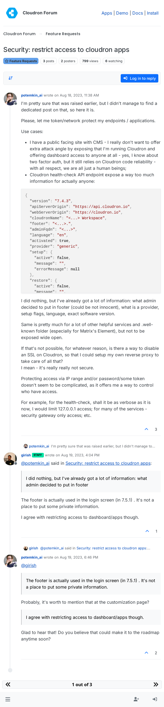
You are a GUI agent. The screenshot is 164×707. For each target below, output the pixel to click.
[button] (7, 699)
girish (26, 455)
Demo (122, 13)
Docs (137, 13)
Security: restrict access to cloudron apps (107, 463)
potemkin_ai (31, 95)
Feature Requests (21, 61)
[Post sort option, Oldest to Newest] (10, 78)
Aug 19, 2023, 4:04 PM (80, 455)
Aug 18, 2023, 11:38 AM (79, 95)
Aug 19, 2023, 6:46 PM (79, 557)
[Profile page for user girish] (10, 458)
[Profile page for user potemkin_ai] (10, 98)
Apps (106, 13)
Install (153, 13)
